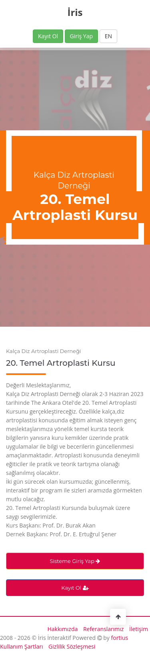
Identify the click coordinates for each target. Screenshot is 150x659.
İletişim (138, 629)
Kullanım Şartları (21, 646)
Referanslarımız (103, 629)
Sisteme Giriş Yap (75, 561)
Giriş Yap (81, 36)
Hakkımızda (63, 629)
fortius (119, 637)
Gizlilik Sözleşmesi (71, 646)
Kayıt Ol (48, 36)
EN (108, 36)
